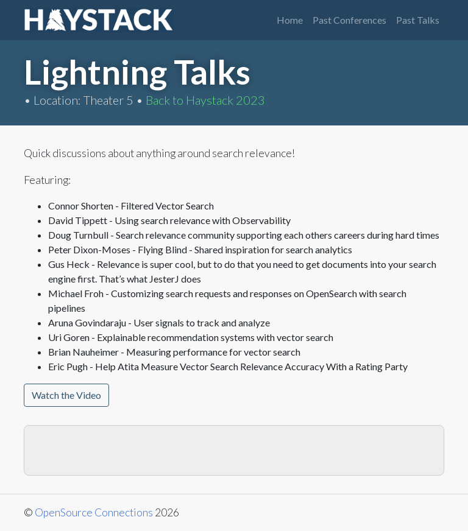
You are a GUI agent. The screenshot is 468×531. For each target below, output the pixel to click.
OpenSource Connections (94, 512)
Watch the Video (66, 395)
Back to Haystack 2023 (205, 100)
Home (290, 20)
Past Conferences (349, 20)
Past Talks (417, 20)
